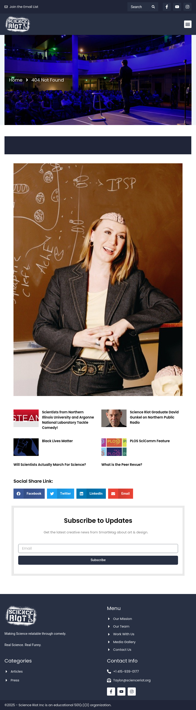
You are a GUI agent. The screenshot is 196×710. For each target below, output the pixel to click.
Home (15, 80)
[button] (188, 24)
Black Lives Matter (57, 441)
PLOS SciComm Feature (150, 441)
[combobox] (138, 6)
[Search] (155, 6)
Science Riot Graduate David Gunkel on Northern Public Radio (154, 417)
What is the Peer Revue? (121, 464)
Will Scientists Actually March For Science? (49, 464)
